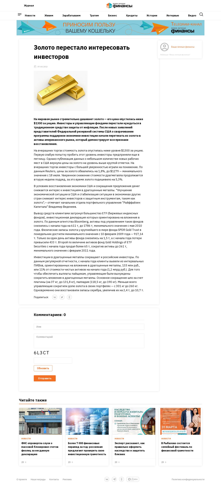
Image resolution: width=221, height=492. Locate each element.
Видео (192, 18)
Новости (30, 18)
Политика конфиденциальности (188, 484)
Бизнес (112, 18)
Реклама (67, 484)
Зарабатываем (71, 18)
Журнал (29, 6)
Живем (49, 18)
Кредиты (132, 18)
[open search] (201, 19)
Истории (152, 18)
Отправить (42, 382)
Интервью (173, 18)
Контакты (54, 484)
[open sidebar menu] (20, 19)
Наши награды (38, 484)
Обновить (41, 372)
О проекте (22, 484)
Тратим (94, 18)
